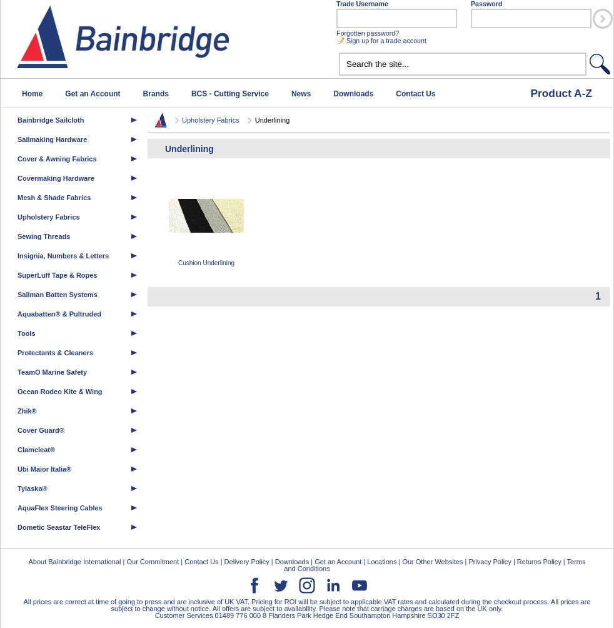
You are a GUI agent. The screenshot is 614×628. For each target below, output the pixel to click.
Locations (381, 561)
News (301, 93)
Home (32, 93)
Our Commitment (152, 561)
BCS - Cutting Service (230, 93)
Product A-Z (561, 93)
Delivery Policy (246, 561)
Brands (156, 93)
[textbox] (462, 64)
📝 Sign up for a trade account (381, 40)
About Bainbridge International (74, 561)
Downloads (353, 93)
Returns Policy (539, 561)
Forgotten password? (367, 33)
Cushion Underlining (206, 222)
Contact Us (415, 93)
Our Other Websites (432, 561)
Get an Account (92, 93)
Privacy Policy (489, 561)
